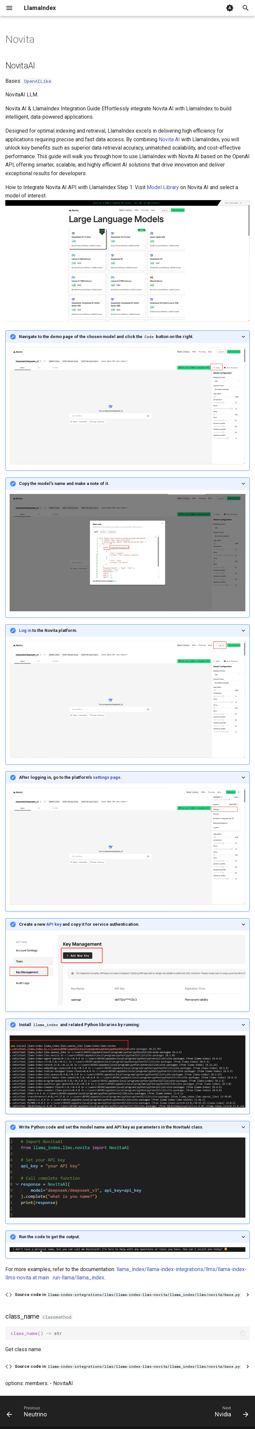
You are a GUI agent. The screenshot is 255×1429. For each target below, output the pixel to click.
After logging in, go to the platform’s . (70, 777)
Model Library (163, 187)
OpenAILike (37, 81)
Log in (25, 630)
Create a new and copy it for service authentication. (79, 924)
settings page (107, 777)
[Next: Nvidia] (230, 1413)
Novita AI (169, 139)
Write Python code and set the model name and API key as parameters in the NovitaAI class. (111, 1127)
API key (53, 924)
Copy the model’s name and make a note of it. (64, 483)
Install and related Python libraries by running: (79, 1024)
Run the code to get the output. (49, 1236)
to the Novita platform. (48, 630)
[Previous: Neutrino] (28, 1413)
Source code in (128, 1294)
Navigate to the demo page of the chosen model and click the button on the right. (106, 336)
